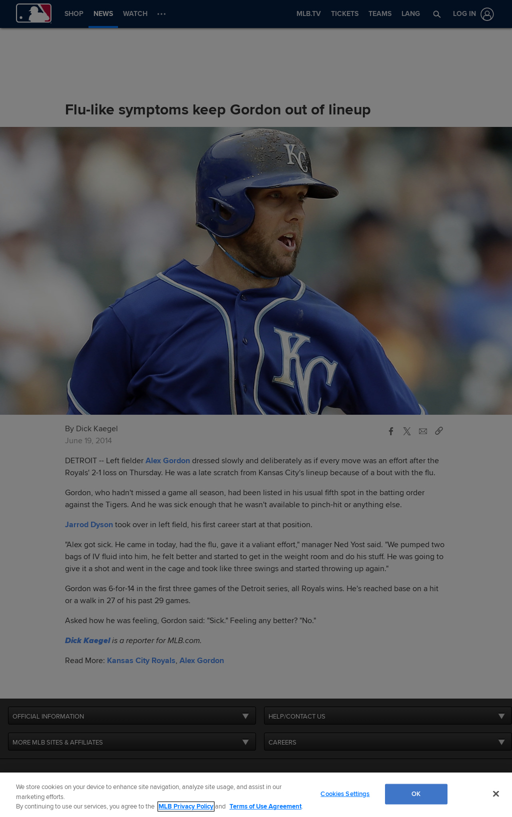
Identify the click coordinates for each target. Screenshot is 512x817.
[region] (256, 795)
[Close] (496, 794)
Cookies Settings (345, 794)
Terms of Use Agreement (266, 807)
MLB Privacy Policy (186, 807)
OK (416, 794)
